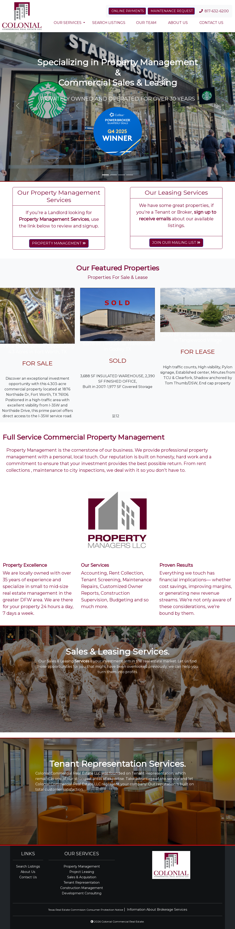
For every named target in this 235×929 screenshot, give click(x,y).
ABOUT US (177, 23)
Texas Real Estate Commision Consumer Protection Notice (85, 909)
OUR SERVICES (67, 23)
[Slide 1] (105, 174)
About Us (28, 872)
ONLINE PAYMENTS (127, 11)
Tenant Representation (82, 883)
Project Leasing (81, 872)
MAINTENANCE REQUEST (171, 11)
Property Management (82, 866)
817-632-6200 (214, 11)
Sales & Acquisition (81, 877)
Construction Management (81, 888)
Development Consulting (81, 893)
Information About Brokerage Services (157, 910)
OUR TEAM (146, 23)
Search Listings (28, 866)
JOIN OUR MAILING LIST (176, 242)
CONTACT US (211, 23)
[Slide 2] (113, 174)
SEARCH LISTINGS (108, 23)
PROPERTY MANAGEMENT (59, 243)
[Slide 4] (129, 174)
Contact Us (28, 877)
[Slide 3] (121, 174)
